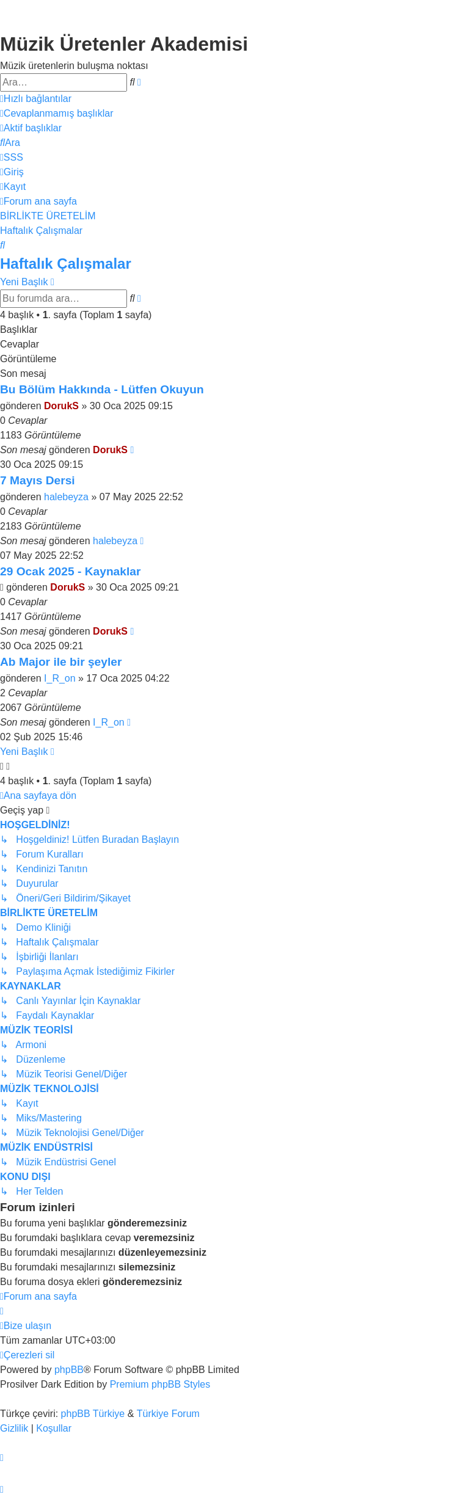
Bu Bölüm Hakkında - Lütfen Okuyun (102, 389)
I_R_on (60, 678)
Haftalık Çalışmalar (65, 263)
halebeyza (66, 497)
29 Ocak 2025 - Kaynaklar (70, 571)
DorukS (61, 406)
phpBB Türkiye (93, 1413)
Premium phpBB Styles (160, 1384)
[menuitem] (56, 113)
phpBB (69, 1369)
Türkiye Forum (168, 1413)
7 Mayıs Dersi (37, 480)
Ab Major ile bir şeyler (61, 661)
